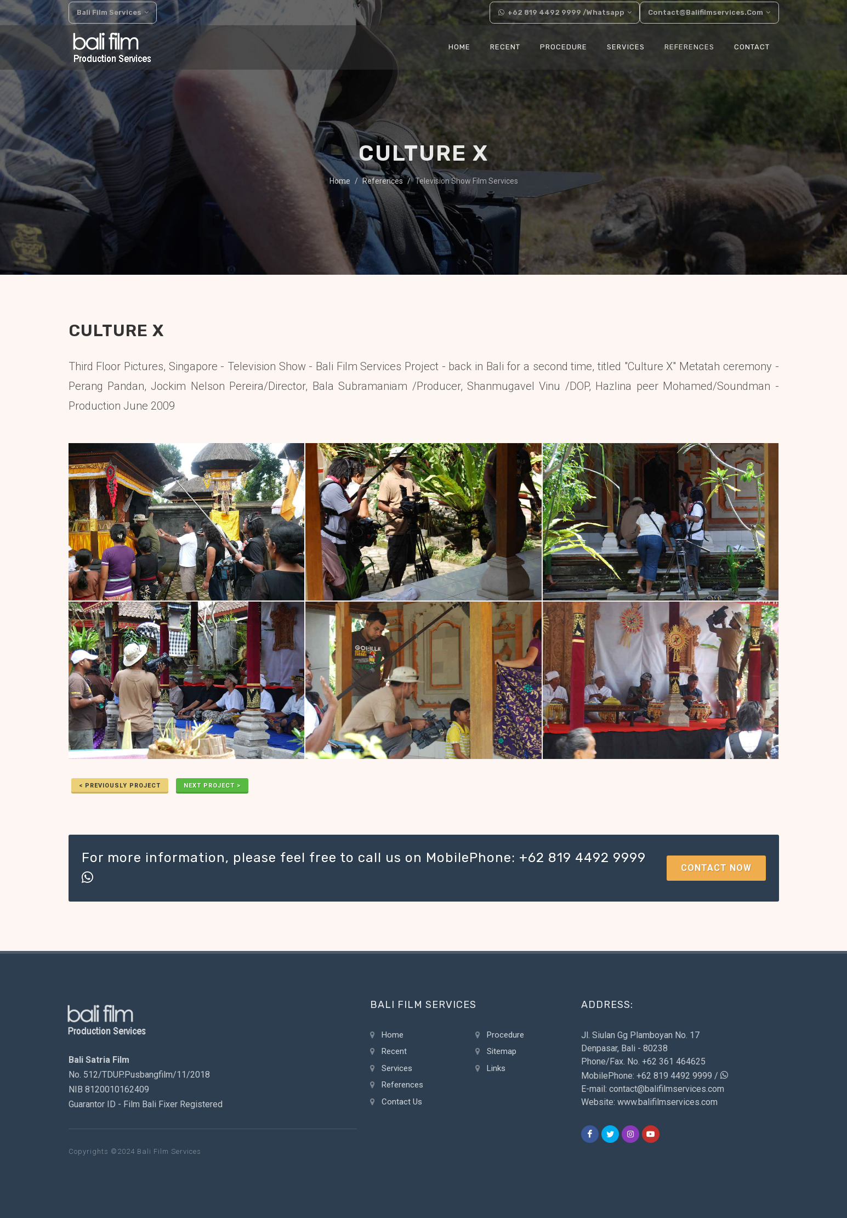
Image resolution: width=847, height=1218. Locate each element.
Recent (394, 1051)
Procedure (505, 1035)
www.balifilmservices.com (667, 1102)
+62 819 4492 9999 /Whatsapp (566, 12)
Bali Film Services (112, 12)
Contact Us (402, 1102)
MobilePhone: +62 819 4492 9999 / (654, 1075)
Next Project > (212, 785)
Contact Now (716, 868)
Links (496, 1068)
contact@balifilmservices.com (710, 12)
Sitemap (501, 1051)
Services (397, 1068)
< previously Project (120, 785)
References (382, 181)
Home (339, 181)
